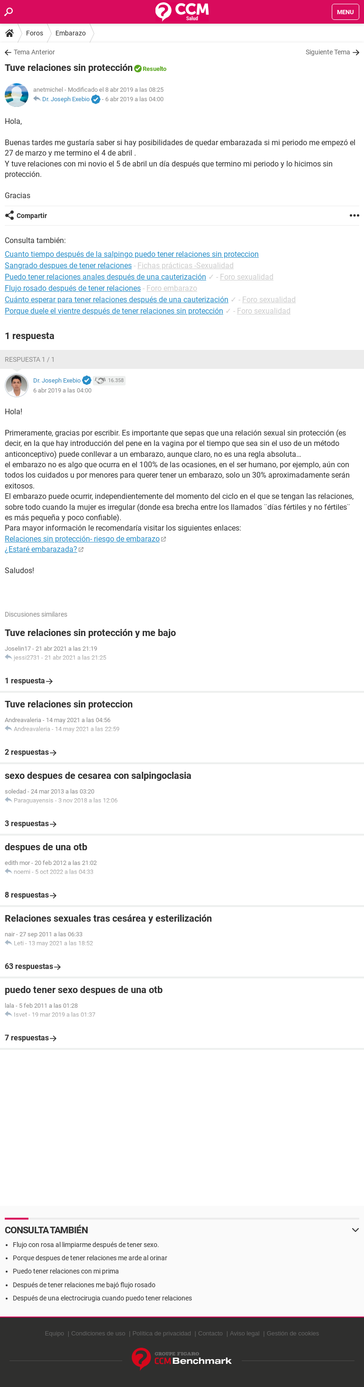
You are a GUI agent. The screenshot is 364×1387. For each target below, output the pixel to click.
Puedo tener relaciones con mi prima (66, 1271)
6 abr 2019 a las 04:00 (134, 99)
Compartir (32, 215)
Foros (34, 33)
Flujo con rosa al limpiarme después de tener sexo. (86, 1244)
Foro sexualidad (246, 276)
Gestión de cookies (293, 1333)
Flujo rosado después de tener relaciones (73, 288)
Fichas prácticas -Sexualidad (185, 265)
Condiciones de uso (98, 1333)
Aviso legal (245, 1333)
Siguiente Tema (328, 52)
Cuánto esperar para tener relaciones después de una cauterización (116, 299)
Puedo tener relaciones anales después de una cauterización (105, 276)
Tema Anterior (34, 52)
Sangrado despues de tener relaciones (68, 265)
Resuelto (154, 68)
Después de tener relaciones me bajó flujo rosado (84, 1285)
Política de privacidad (161, 1333)
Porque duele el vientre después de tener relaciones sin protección (114, 310)
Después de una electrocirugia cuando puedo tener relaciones (102, 1298)
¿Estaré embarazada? (41, 549)
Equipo (54, 1333)
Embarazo (70, 33)
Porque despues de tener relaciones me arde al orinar (90, 1258)
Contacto (210, 1333)
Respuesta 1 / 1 (30, 359)
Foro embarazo (171, 288)
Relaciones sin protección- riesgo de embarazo (82, 538)
